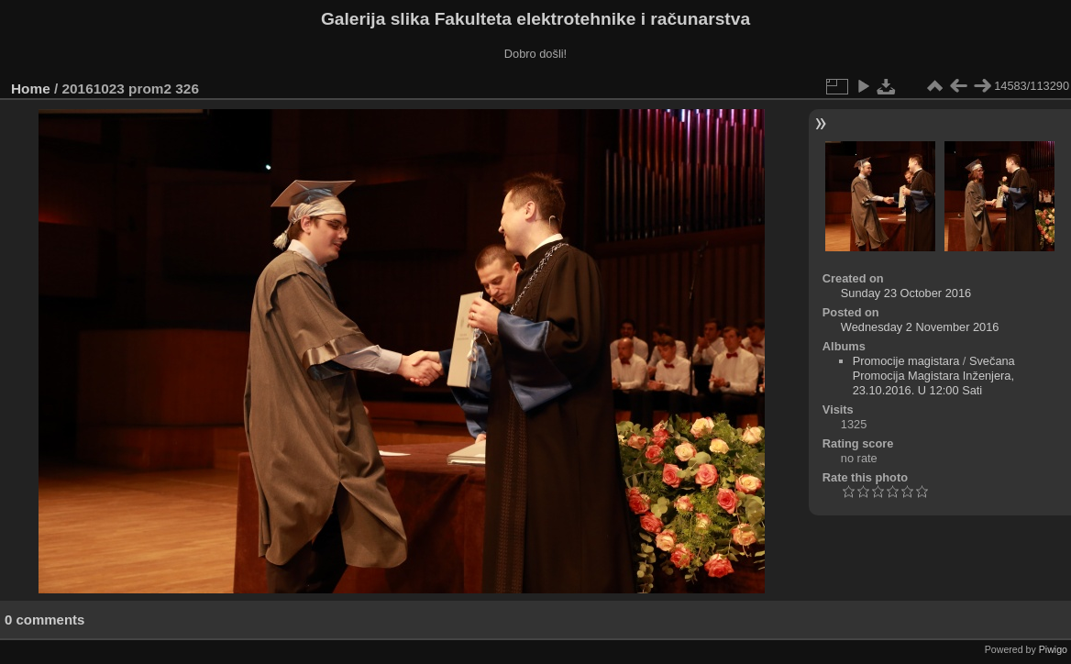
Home (30, 88)
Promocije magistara (906, 361)
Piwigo (1053, 649)
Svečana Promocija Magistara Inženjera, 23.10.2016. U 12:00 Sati (934, 375)
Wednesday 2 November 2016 (920, 327)
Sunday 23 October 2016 (906, 293)
